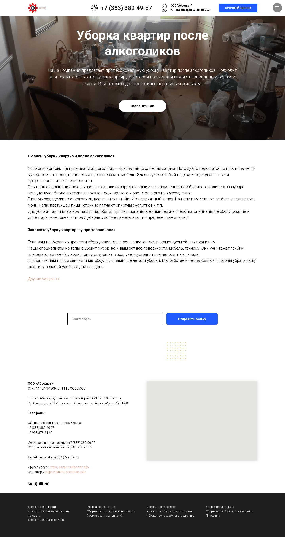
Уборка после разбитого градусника (171, 515)
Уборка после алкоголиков (46, 519)
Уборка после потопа (101, 506)
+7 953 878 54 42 (40, 433)
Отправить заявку (192, 319)
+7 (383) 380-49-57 (126, 7)
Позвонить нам (142, 106)
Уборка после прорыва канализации (111, 511)
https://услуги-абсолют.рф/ (69, 467)
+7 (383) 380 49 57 (41, 428)
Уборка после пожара (161, 506)
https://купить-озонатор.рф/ (66, 472)
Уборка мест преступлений (105, 515)
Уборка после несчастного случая (169, 511)
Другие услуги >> (44, 279)
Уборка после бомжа (220, 506)
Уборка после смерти (42, 506)
